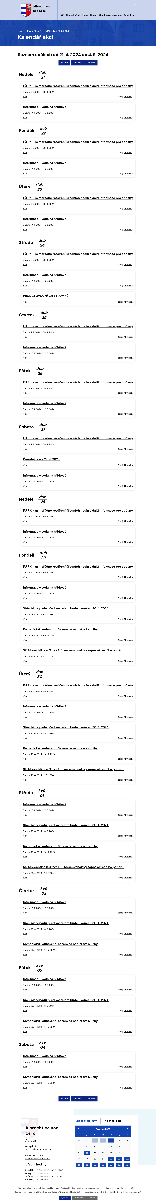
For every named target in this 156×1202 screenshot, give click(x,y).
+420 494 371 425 (34, 1157)
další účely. (133, 1188)
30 (103, 1148)
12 (87, 1160)
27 (95, 1172)
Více (25, 97)
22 (111, 1166)
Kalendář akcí (34, 31)
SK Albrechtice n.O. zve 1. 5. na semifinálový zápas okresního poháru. (73, 651)
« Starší (60, 63)
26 (87, 1172)
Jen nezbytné (79, 1197)
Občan (93, 15)
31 (127, 1172)
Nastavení (93, 1197)
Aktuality (128, 97)
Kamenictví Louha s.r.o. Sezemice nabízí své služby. (60, 630)
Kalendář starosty (88, 1123)
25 (79, 1172)
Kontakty (129, 15)
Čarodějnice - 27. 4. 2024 (41, 460)
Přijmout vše (64, 1197)
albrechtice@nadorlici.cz (37, 1160)
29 (95, 1148)
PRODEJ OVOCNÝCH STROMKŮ (45, 297)
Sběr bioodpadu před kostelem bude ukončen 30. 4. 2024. (66, 609)
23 (119, 1166)
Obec (85, 15)
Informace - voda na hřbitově (44, 108)
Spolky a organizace (110, 15)
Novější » (95, 63)
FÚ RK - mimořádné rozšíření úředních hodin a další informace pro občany (78, 87)
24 (127, 1166)
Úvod (62, 16)
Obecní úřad (73, 15)
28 (103, 1172)
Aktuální (77, 63)
